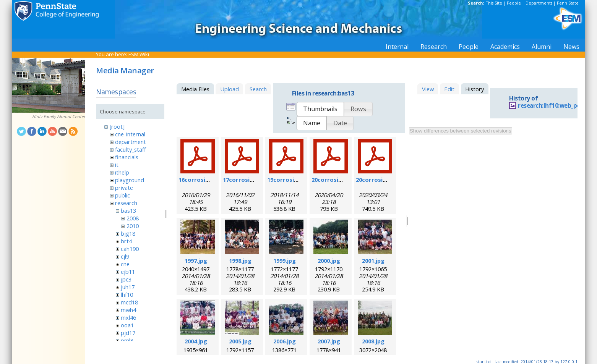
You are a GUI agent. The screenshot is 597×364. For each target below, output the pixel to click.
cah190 (130, 248)
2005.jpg (240, 341)
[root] (117, 126)
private (124, 187)
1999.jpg (284, 260)
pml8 (127, 340)
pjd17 (128, 332)
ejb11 (128, 271)
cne (125, 264)
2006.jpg (284, 341)
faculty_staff (130, 149)
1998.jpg (240, 260)
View (428, 89)
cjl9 (125, 256)
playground (129, 180)
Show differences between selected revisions (460, 131)
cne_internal (130, 134)
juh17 (128, 287)
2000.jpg (329, 260)
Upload (229, 89)
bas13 (128, 210)
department (130, 142)
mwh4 (128, 310)
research (126, 203)
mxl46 (128, 317)
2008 (133, 218)
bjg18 (128, 233)
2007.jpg (329, 341)
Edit (449, 89)
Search (258, 89)
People (514, 3)
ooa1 (127, 325)
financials (126, 157)
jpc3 (126, 279)
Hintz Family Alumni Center (58, 116)
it (116, 164)
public (122, 195)
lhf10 (127, 294)
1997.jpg (196, 260)
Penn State (568, 3)
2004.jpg (196, 341)
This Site (494, 3)
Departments (539, 3)
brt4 (126, 241)
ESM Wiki (138, 54)
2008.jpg (373, 341)
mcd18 (129, 302)
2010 (133, 226)
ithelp (122, 172)
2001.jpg (373, 260)
